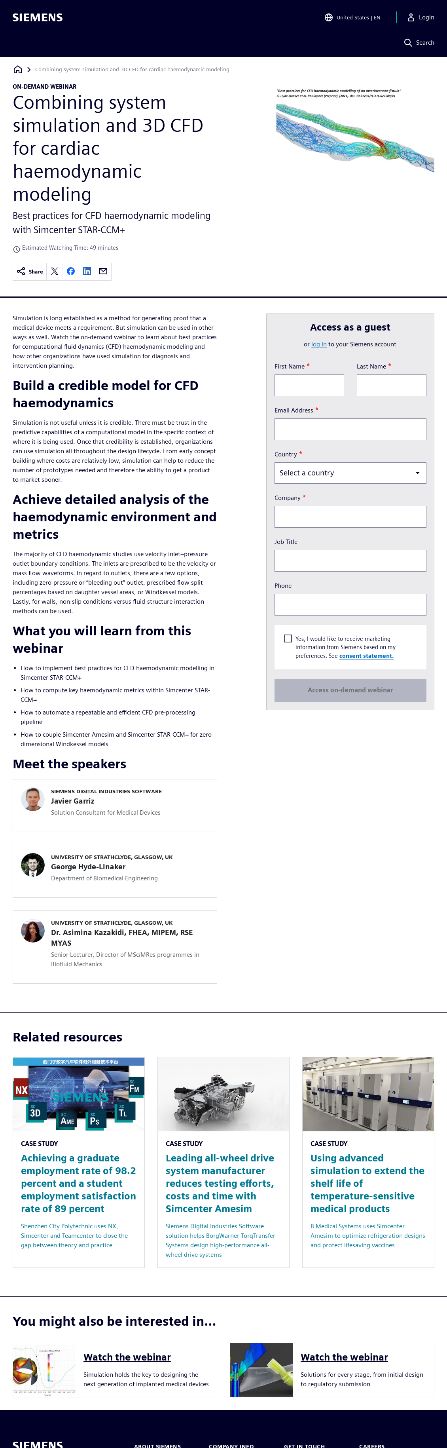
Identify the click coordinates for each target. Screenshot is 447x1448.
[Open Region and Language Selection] (352, 17)
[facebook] (71, 271)
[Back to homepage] (18, 69)
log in (319, 344)
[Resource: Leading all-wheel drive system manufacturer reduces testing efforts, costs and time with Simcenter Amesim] (223, 1162)
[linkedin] (87, 271)
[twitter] (55, 271)
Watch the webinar (127, 1357)
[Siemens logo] (38, 17)
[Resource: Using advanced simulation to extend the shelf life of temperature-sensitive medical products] (368, 1162)
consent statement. (366, 655)
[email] (103, 271)
